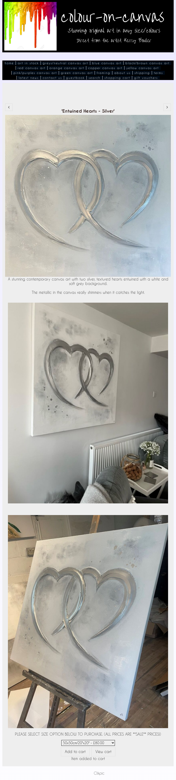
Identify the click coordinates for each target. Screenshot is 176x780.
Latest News (29, 78)
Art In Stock (28, 63)
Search (94, 78)
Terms (158, 73)
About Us (122, 73)
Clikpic (99, 773)
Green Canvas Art (77, 73)
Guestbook (75, 78)
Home (9, 63)
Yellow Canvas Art (142, 68)
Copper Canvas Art (105, 68)
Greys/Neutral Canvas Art (65, 63)
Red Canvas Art (31, 68)
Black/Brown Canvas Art (147, 63)
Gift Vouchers (146, 78)
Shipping (142, 73)
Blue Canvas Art (106, 63)
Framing (103, 73)
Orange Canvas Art (66, 68)
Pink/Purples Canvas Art (35, 73)
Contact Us (52, 78)
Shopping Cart (117, 78)
